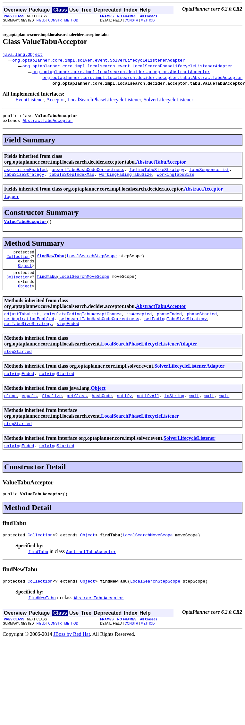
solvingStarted (56, 393)
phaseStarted (202, 329)
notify (124, 416)
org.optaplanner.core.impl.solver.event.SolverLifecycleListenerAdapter (99, 61)
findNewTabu (50, 265)
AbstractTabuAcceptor (47, 123)
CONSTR (55, 20)
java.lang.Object (23, 55)
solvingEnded (19, 393)
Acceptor (55, 100)
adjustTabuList (21, 329)
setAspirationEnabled (29, 335)
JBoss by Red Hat (71, 659)
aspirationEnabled (25, 173)
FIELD (41, 20)
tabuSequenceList (209, 173)
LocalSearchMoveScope (84, 289)
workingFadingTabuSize (125, 179)
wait (194, 416)
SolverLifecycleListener (168, 100)
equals (29, 416)
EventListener (29, 100)
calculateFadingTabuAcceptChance (83, 329)
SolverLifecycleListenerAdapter (189, 384)
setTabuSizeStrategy (28, 341)
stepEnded (68, 341)
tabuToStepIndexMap (71, 179)
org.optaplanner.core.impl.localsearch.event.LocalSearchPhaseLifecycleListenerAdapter (127, 67)
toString (174, 416)
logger (11, 202)
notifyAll (148, 416)
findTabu (47, 289)
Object (25, 276)
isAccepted (139, 329)
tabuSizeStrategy (24, 179)
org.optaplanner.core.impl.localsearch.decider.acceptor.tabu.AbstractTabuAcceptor (142, 78)
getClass (77, 416)
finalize (52, 416)
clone (10, 416)
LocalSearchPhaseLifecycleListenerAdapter (149, 361)
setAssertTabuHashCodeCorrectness (99, 335)
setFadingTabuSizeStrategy (175, 335)
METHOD (71, 20)
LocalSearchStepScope (92, 265)
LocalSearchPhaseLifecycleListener (104, 100)
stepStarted (18, 369)
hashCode (102, 416)
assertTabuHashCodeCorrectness (88, 173)
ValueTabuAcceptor (25, 228)
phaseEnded (169, 329)
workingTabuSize (175, 179)
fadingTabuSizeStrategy (156, 173)
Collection (18, 265)
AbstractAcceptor (203, 193)
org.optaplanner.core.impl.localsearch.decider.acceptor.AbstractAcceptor (121, 72)
